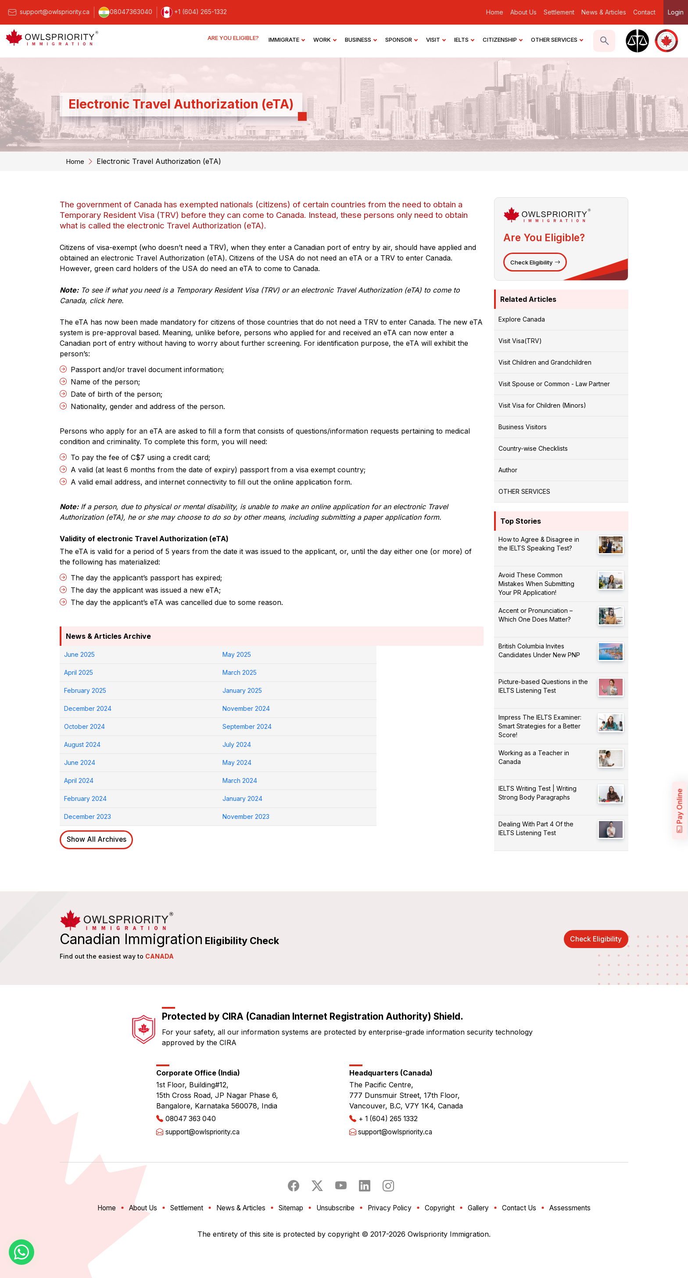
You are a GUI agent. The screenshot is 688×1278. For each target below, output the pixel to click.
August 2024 (294, 690)
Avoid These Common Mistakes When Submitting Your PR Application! (536, 584)
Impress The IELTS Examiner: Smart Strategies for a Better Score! (539, 727)
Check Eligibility (536, 262)
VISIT (435, 39)
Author (507, 471)
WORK (324, 39)
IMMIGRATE (287, 39)
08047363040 (125, 11)
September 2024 (194, 690)
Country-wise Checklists (533, 449)
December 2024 (299, 672)
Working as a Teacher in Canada (533, 758)
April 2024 (290, 708)
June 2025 (79, 654)
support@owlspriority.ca (48, 11)
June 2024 (79, 708)
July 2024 (396, 690)
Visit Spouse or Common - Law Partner (554, 385)
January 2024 (190, 726)
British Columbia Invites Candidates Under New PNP (539, 652)
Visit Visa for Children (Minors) (542, 406)
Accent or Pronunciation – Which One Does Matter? (535, 616)
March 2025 (399, 654)
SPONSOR (401, 39)
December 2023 (299, 726)
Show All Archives (98, 750)
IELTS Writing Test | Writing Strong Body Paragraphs (537, 794)
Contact (644, 12)
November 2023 (405, 726)
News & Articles (603, 12)
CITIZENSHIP (502, 39)
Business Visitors (522, 428)
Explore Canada (521, 320)
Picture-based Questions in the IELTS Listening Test (543, 687)
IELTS (464, 39)
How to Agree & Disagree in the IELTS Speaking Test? (538, 545)
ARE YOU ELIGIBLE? (234, 39)
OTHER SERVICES (557, 39)
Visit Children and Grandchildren (544, 363)
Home (494, 12)
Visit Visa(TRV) (520, 342)
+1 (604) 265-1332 (194, 11)
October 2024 (84, 690)
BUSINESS (360, 39)
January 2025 (190, 672)
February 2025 (85, 672)
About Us (523, 12)
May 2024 (184, 708)
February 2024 (85, 726)
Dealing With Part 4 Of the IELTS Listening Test (535, 830)
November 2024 (406, 672)
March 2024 (399, 708)
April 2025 (290, 654)
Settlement (559, 12)
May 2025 (184, 654)
